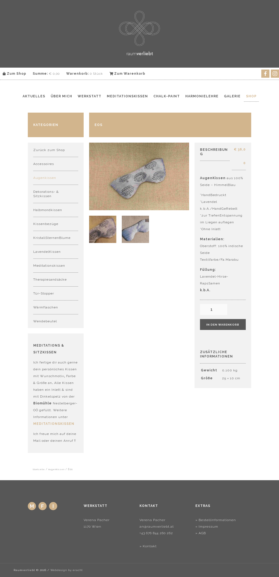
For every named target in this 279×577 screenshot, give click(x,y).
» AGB (200, 533)
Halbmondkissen (47, 210)
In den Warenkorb (222, 324)
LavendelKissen (47, 252)
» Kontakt (148, 546)
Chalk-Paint (166, 96)
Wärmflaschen (45, 307)
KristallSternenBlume (52, 238)
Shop (251, 96)
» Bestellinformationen (215, 520)
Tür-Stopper (43, 293)
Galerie (232, 96)
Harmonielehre (202, 96)
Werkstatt (89, 96)
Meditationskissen (127, 96)
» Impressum (206, 526)
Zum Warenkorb (127, 74)
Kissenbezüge (45, 224)
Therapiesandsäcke (50, 279)
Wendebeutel (45, 321)
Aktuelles (34, 96)
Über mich (61, 96)
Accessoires (43, 164)
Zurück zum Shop (49, 150)
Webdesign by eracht (66, 570)
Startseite (39, 469)
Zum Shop (14, 74)
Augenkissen (44, 178)
